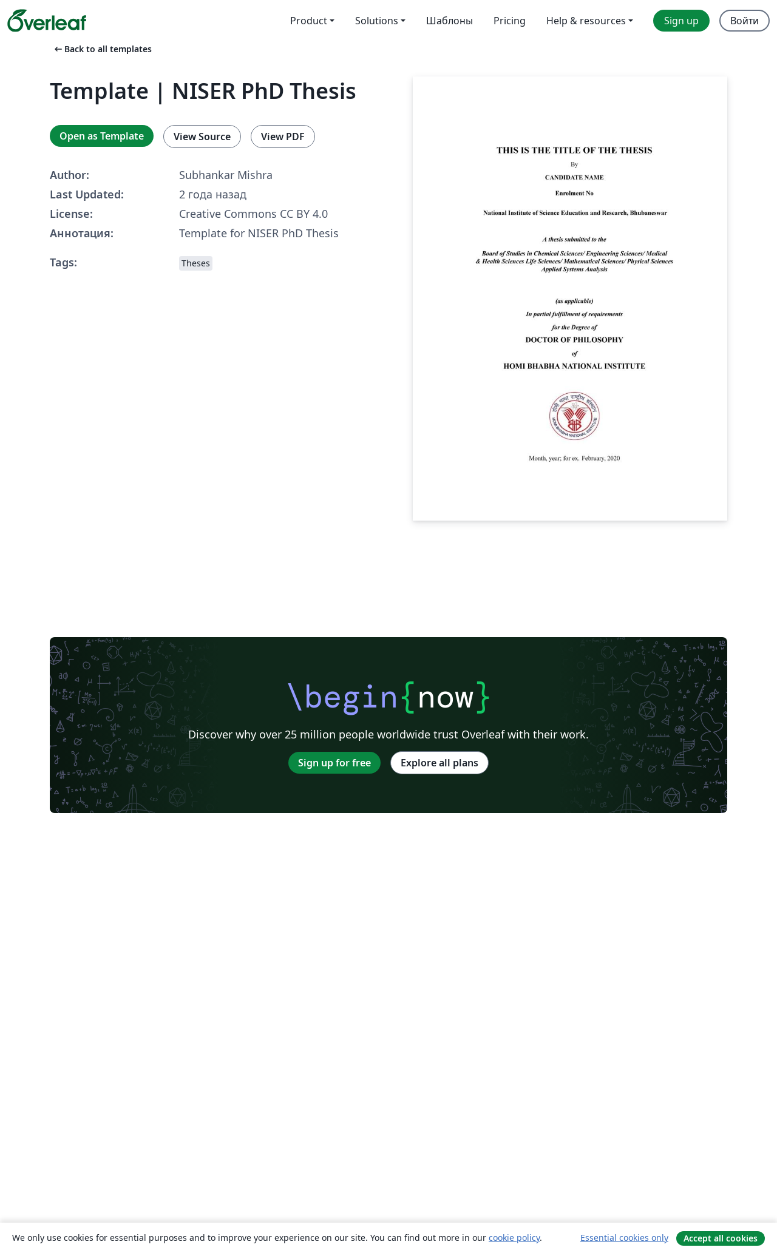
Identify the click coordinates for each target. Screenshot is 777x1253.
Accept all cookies (721, 1238)
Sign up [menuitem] (681, 20)
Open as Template (101, 136)
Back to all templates (102, 49)
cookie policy (514, 1237)
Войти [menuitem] (744, 20)
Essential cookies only (624, 1237)
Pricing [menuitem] (510, 20)
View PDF (283, 136)
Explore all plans (439, 762)
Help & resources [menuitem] (586, 20)
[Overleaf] (46, 20)
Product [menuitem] (308, 20)
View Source (202, 136)
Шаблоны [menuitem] (449, 20)
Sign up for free (334, 762)
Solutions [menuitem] (376, 20)
